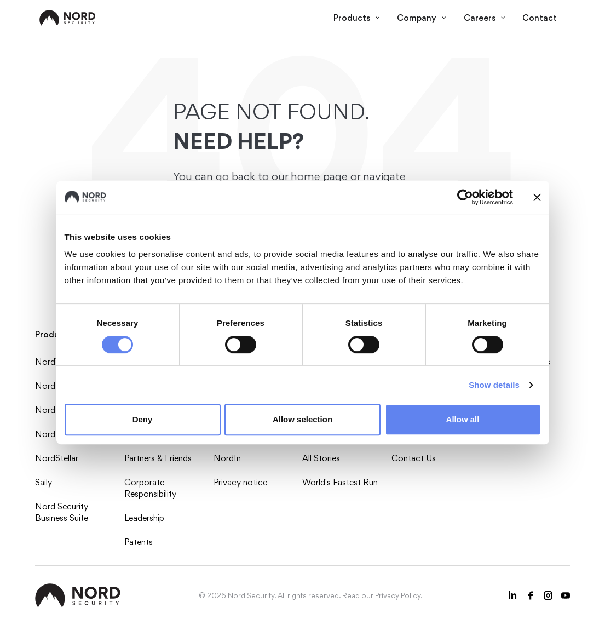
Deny (142, 419)
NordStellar (56, 458)
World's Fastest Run (340, 482)
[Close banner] (537, 197)
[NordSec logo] (67, 18)
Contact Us (413, 458)
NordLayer (55, 434)
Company (421, 18)
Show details (494, 384)
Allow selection (302, 419)
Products (356, 18)
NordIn (227, 458)
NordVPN (54, 362)
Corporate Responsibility (150, 488)
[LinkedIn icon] (513, 595)
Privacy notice (240, 482)
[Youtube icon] (565, 595)
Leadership (144, 518)
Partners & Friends (158, 458)
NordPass (53, 386)
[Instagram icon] (548, 595)
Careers (484, 18)
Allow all (463, 419)
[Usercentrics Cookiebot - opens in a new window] (465, 197)
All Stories (321, 458)
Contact (539, 18)
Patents (138, 542)
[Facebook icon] (530, 595)
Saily (43, 482)
